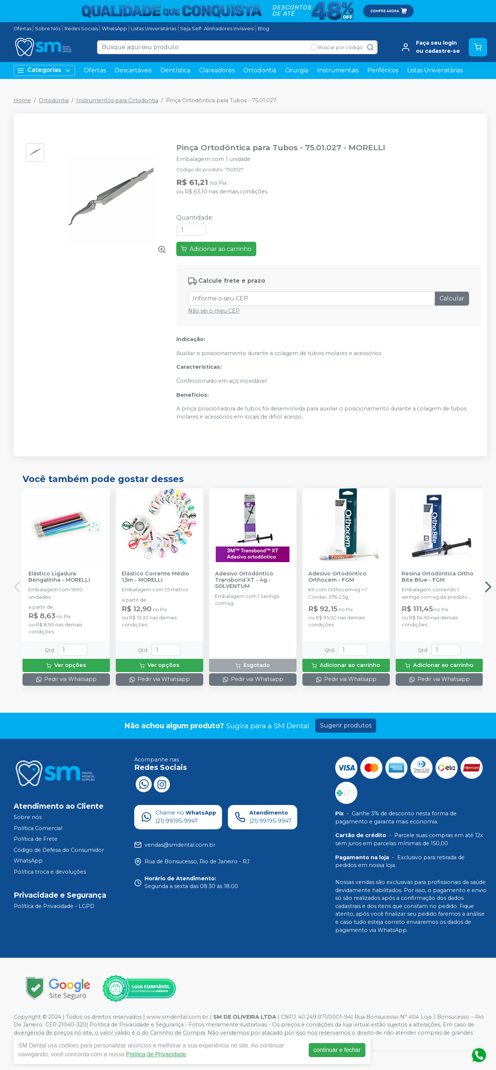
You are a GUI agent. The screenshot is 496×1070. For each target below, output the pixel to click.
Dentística (175, 70)
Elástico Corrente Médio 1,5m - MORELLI (155, 577)
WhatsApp (114, 28)
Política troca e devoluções (50, 871)
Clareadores (217, 70)
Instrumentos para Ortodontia (117, 100)
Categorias (44, 70)
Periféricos (382, 70)
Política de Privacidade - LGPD (54, 906)
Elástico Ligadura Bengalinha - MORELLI (59, 577)
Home (22, 100)
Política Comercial (38, 828)
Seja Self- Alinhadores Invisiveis (217, 28)
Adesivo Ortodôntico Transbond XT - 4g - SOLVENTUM (244, 580)
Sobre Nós (47, 28)
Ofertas (22, 28)
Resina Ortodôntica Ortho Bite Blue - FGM (438, 577)
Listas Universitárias (153, 28)
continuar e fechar (337, 1050)
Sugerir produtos (345, 725)
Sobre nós (28, 817)
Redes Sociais (81, 28)
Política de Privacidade (156, 1054)
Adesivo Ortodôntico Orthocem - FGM (337, 577)
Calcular (452, 298)
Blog (263, 28)
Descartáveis (133, 70)
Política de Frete (36, 839)
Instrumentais (337, 70)
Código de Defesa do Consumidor (59, 850)
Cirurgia (296, 70)
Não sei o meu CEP (214, 310)
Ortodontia (259, 70)
